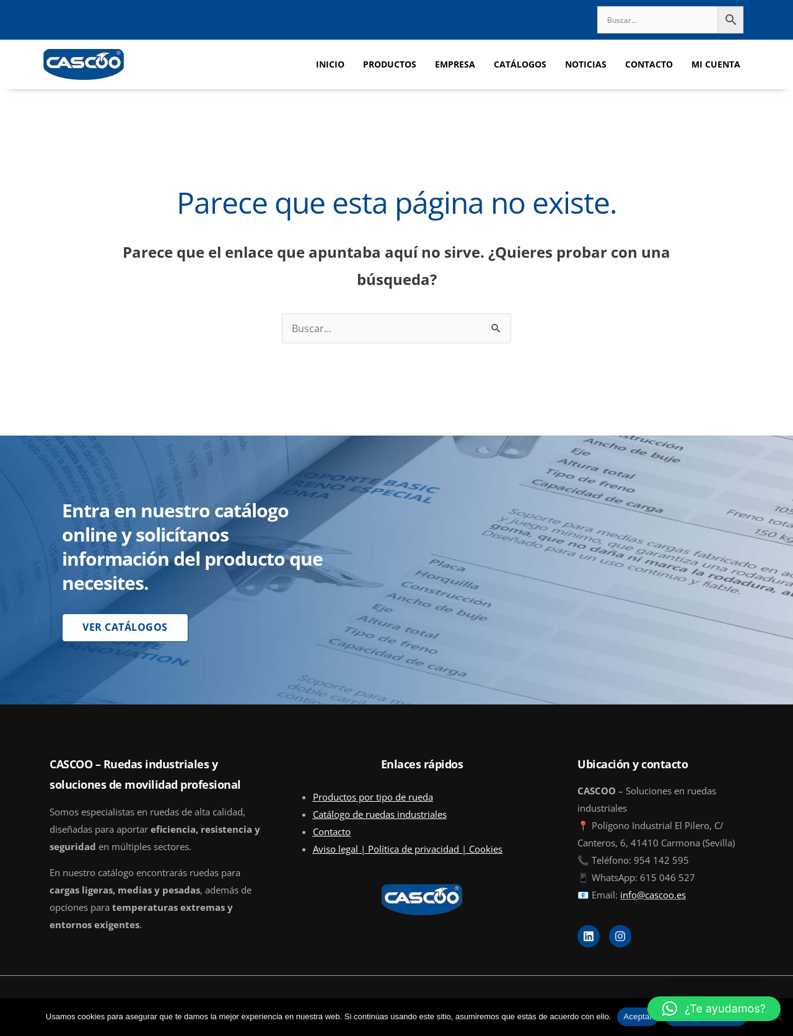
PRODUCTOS (389, 64)
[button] (714, 1008)
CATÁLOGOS (520, 64)
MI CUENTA (715, 64)
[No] (777, 1017)
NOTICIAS (586, 64)
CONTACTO (649, 64)
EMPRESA (455, 64)
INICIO (330, 64)
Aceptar (637, 1016)
